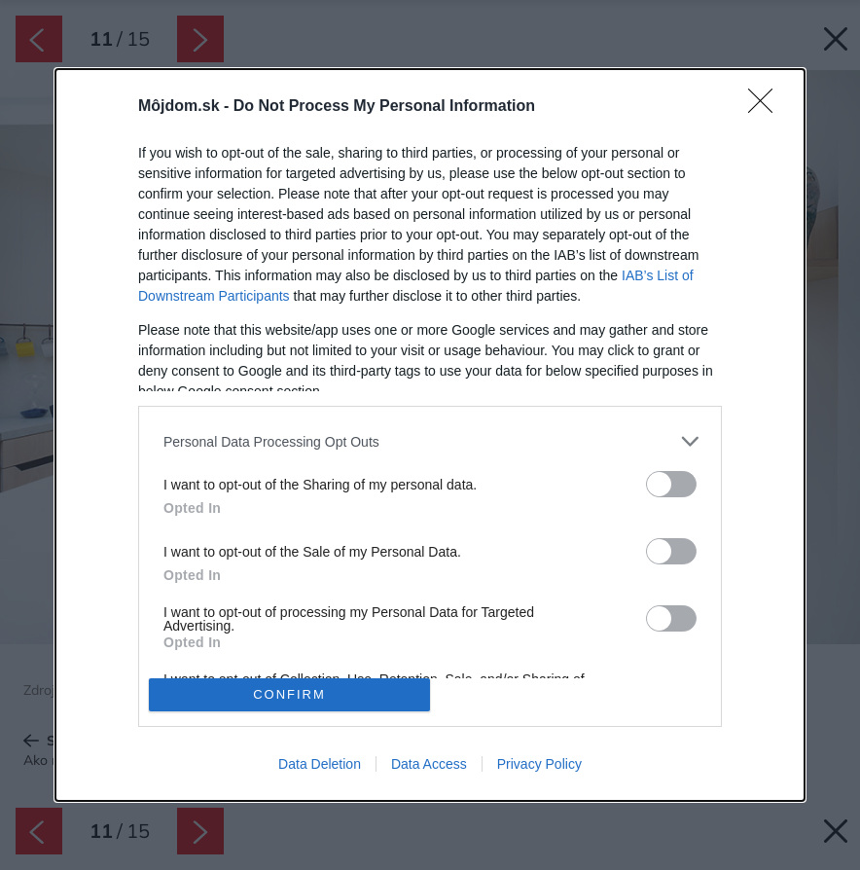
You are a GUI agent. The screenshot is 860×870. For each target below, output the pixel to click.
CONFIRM (289, 694)
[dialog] (430, 434)
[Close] (766, 107)
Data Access (429, 764)
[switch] (671, 484)
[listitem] (430, 441)
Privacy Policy (539, 764)
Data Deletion (319, 764)
